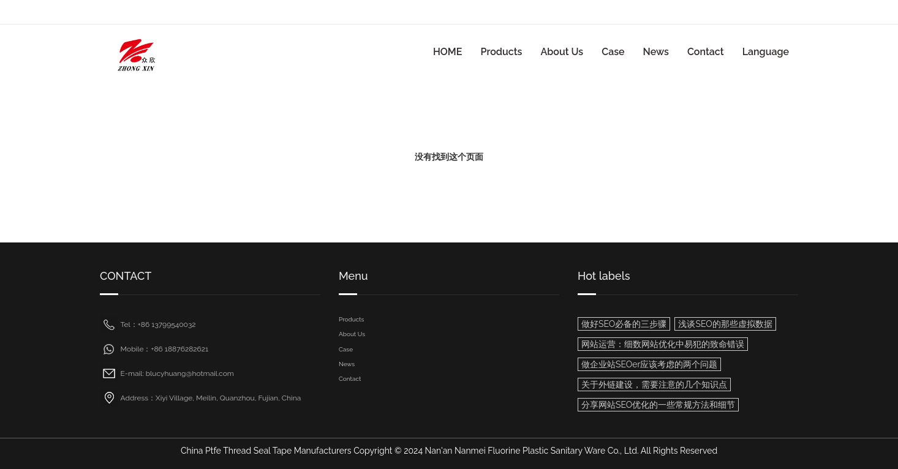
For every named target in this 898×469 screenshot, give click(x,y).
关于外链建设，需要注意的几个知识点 (654, 384)
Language (765, 52)
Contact (705, 52)
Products (501, 52)
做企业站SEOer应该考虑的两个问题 (649, 364)
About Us (561, 52)
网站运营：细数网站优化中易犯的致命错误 (662, 344)
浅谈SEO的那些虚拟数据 (725, 324)
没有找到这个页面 (449, 157)
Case (613, 52)
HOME (447, 52)
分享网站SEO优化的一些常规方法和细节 (658, 405)
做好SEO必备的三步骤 (623, 324)
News (656, 52)
